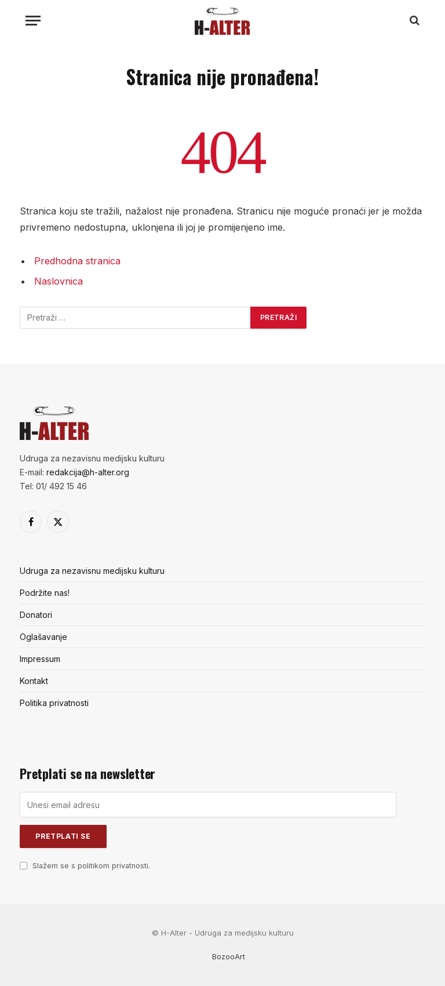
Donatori (36, 615)
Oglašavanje (43, 637)
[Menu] (33, 21)
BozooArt (228, 956)
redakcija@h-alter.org (87, 472)
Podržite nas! (45, 593)
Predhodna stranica (77, 261)
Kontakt (34, 681)
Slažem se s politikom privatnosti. (91, 865)
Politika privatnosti (54, 703)
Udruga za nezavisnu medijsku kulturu (92, 571)
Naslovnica (58, 281)
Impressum (40, 659)
